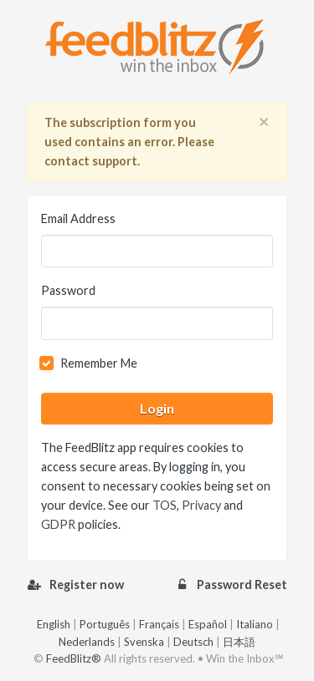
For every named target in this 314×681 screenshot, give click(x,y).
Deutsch (193, 641)
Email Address (78, 218)
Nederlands (87, 641)
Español (207, 624)
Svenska (144, 641)
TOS (164, 505)
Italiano (254, 624)
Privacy (201, 505)
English (53, 624)
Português (105, 624)
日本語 (239, 641)
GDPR (58, 524)
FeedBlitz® (73, 658)
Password (68, 290)
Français (159, 624)
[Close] (264, 122)
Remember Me (98, 363)
